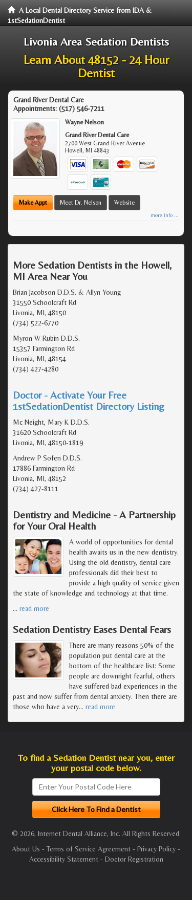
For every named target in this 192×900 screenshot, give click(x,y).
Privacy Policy (156, 849)
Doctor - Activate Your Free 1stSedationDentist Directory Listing (88, 400)
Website (124, 202)
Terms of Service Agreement (89, 849)
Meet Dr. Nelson (80, 202)
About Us (26, 849)
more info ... (165, 215)
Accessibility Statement (63, 859)
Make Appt (33, 202)
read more (34, 608)
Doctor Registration (134, 859)
